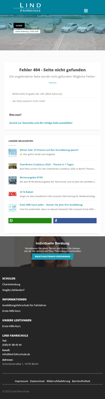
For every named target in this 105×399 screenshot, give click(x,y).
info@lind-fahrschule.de (16, 354)
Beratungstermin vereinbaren (52, 256)
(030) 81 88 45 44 (11, 344)
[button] (30, 220)
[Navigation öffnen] (86, 11)
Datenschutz (37, 381)
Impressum (21, 381)
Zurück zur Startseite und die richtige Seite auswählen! (40, 123)
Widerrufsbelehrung (58, 381)
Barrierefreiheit (81, 381)
